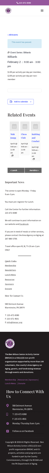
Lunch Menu (10, 274)
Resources (9, 279)
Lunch (13, 170)
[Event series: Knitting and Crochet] (34, 159)
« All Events (13, 34)
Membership (10, 265)
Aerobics (34, 170)
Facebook (23, 224)
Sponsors (9, 284)
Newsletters (10, 270)
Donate (8, 288)
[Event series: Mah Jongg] (12, 155)
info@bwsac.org (14, 322)
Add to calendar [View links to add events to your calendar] (21, 102)
